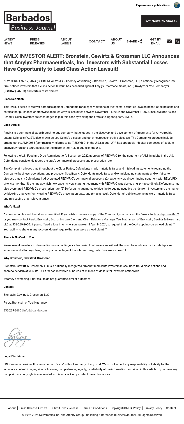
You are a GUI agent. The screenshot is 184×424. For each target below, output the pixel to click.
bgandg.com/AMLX (119, 117)
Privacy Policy (153, 408)
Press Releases (37, 41)
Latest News (9, 41)
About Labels (66, 41)
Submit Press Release (64, 408)
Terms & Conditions (94, 408)
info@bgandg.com (35, 310)
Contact (97, 41)
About (12, 408)
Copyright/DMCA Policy (126, 408)
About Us (116, 41)
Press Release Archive (33, 408)
